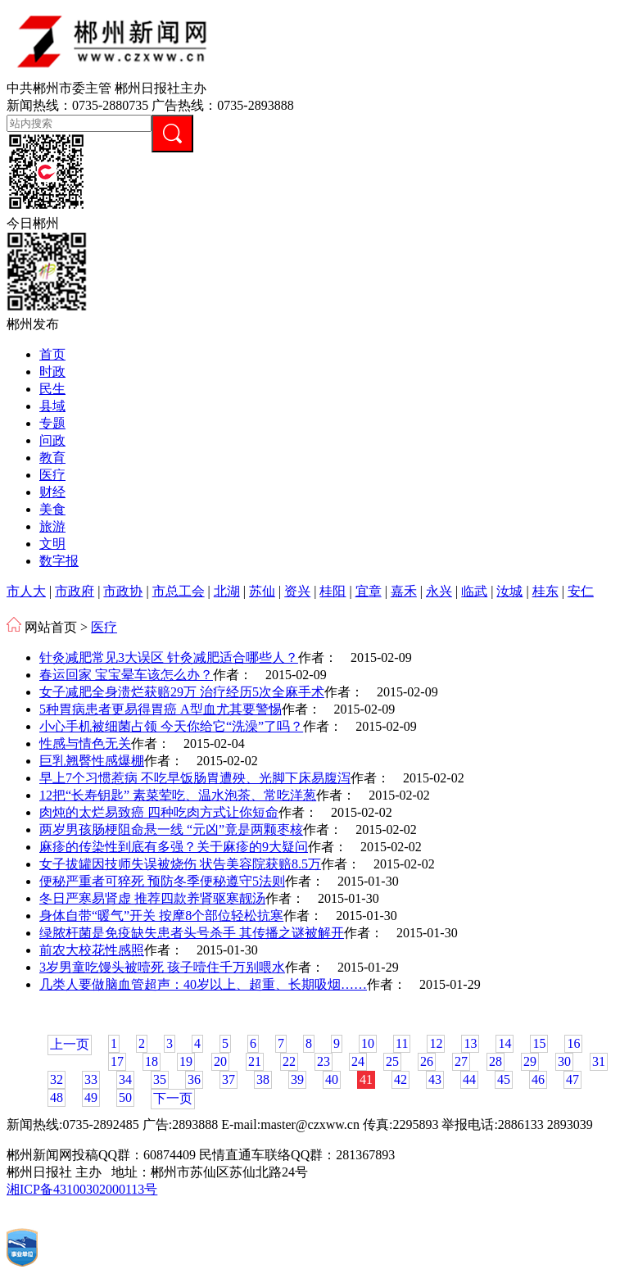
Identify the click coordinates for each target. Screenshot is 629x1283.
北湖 (227, 591)
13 (470, 1043)
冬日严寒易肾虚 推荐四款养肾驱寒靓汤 (152, 898)
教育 (52, 458)
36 (194, 1079)
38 (262, 1079)
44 (469, 1079)
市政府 (74, 591)
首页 (52, 354)
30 (564, 1061)
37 (228, 1079)
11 (402, 1043)
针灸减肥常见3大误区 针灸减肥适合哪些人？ (168, 657)
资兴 (297, 591)
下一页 (172, 1098)
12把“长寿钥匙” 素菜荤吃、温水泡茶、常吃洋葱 (177, 795)
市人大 (26, 591)
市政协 (123, 591)
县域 (52, 406)
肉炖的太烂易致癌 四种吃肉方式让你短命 (158, 812)
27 (461, 1061)
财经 (52, 492)
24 (357, 1061)
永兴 (439, 591)
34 (125, 1079)
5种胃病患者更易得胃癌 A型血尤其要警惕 (160, 709)
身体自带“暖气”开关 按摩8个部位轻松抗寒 (161, 916)
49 (90, 1097)
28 (495, 1061)
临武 (474, 591)
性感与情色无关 (85, 743)
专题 (52, 423)
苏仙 (262, 591)
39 (297, 1079)
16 (573, 1043)
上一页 (69, 1044)
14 (504, 1043)
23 (323, 1061)
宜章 (368, 591)
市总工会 (178, 591)
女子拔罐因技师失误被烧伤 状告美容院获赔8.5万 (180, 864)
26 (426, 1061)
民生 (52, 389)
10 (367, 1043)
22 (289, 1061)
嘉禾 (404, 591)
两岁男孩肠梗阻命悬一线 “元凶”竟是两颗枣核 (171, 829)
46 (538, 1079)
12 (435, 1043)
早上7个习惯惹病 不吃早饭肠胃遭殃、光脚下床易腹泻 (195, 778)
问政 (52, 440)
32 (56, 1079)
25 (392, 1061)
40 (331, 1079)
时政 (52, 372)
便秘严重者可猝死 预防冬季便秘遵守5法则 (162, 881)
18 (151, 1061)
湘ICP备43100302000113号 (82, 1189)
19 (185, 1061)
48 (56, 1097)
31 (598, 1061)
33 (90, 1079)
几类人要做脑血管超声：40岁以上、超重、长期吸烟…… (203, 984)
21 (254, 1061)
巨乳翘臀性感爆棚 (91, 761)
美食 (52, 509)
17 (117, 1061)
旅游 (52, 526)
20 (220, 1061)
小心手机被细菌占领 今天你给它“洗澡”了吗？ (171, 726)
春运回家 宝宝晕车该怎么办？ (126, 675)
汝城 (509, 591)
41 (366, 1079)
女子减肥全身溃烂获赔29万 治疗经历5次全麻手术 (181, 692)
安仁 (581, 591)
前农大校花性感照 (91, 950)
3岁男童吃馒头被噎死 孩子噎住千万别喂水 (162, 967)
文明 (52, 544)
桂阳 (332, 591)
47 (572, 1079)
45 (503, 1079)
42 (400, 1079)
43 (434, 1079)
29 (529, 1061)
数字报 (59, 561)
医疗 (52, 475)
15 (538, 1043)
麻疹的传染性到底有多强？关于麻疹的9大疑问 (173, 847)
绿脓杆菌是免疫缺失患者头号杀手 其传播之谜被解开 (191, 933)
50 (125, 1097)
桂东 (545, 591)
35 (159, 1079)
